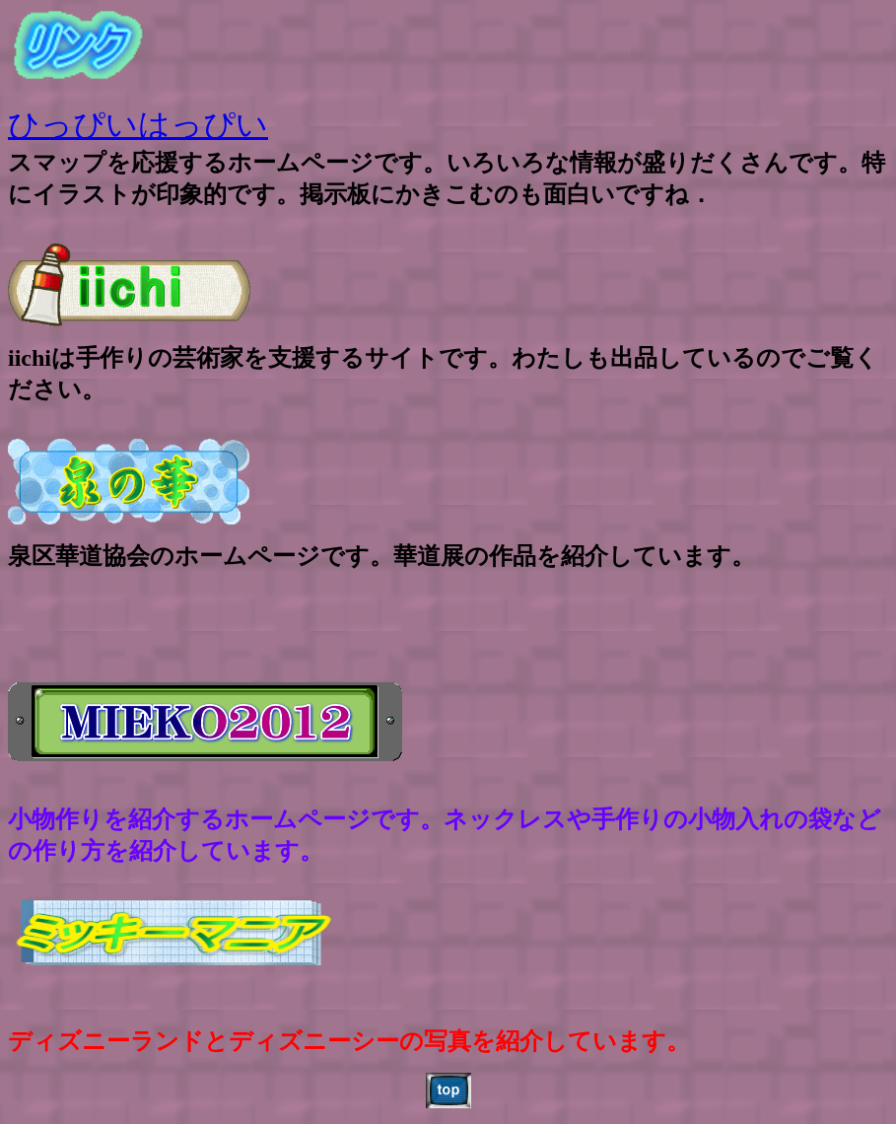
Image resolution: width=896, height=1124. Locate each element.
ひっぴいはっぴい (138, 124)
